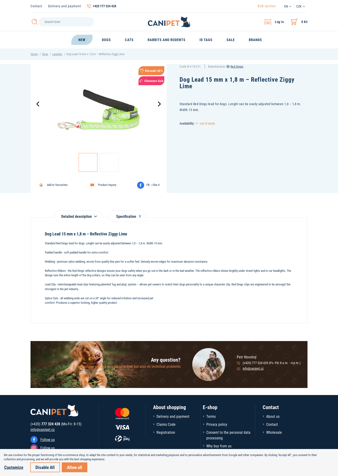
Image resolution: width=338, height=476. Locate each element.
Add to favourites (57, 185)
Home (34, 54)
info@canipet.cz (253, 368)
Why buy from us (218, 445)
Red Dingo (237, 66)
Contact (36, 6)
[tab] (78, 214)
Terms (211, 416)
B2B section (267, 6)
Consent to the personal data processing (228, 435)
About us (273, 416)
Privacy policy (216, 424)
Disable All (45, 467)
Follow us (47, 439)
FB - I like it (153, 185)
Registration (166, 432)
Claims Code (166, 424)
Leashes (57, 54)
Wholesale (274, 432)
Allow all (74, 467)
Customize (13, 467)
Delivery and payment (64, 6)
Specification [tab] (127, 216)
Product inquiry (107, 185)
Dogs (45, 54)
